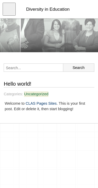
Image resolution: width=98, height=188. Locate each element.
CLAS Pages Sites (41, 103)
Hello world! (17, 84)
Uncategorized (36, 94)
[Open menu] (9, 9)
